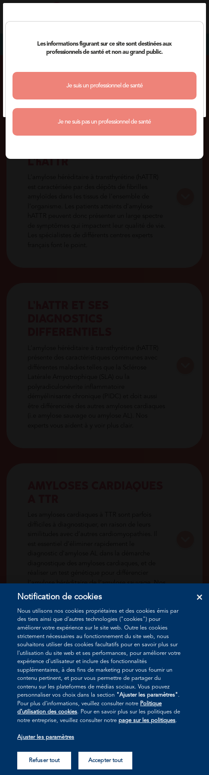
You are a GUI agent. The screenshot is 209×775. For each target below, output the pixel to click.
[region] (104, 679)
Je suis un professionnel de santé (104, 86)
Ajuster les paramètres (45, 737)
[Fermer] (199, 597)
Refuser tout (44, 760)
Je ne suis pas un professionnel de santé (104, 122)
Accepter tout (105, 760)
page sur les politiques (147, 720)
